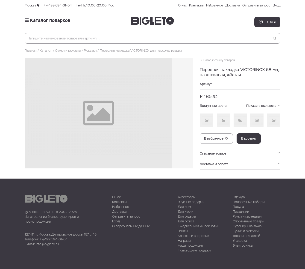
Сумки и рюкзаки (68, 50)
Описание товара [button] (240, 153)
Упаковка (240, 241)
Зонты (183, 231)
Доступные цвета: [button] (240, 105)
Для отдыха (187, 216)
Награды (184, 241)
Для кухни (185, 211)
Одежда (239, 197)
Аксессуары (187, 197)
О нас (182, 5)
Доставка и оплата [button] (240, 164)
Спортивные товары (248, 221)
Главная (31, 50)
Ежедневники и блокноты (198, 226)
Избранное (214, 5)
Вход (276, 5)
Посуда (238, 207)
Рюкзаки (90, 50)
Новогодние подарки (194, 250)
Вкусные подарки (191, 202)
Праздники (241, 211)
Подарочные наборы (249, 202)
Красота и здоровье (193, 236)
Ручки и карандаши (247, 216)
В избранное (216, 138)
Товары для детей (246, 236)
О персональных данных (131, 226)
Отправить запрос (256, 5)
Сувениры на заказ (247, 226)
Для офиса (186, 221)
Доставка (233, 5)
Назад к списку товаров (217, 60)
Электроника (242, 245)
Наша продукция (190, 245)
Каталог (46, 50)
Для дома (185, 207)
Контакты (196, 5)
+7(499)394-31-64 (58, 5)
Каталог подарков (47, 20)
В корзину (248, 138)
